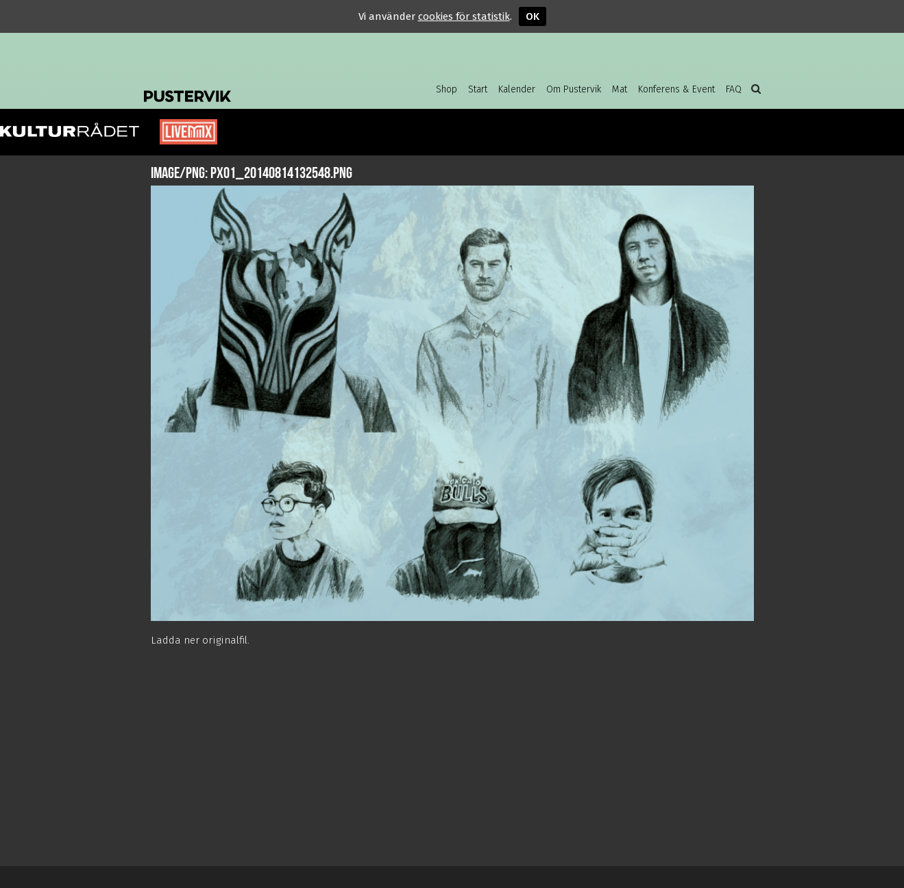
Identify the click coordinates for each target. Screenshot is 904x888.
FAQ (734, 89)
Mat (619, 89)
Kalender (516, 89)
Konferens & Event (676, 89)
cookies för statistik (464, 16)
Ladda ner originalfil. (200, 640)
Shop (446, 89)
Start (477, 89)
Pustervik (253, 85)
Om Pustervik (573, 89)
